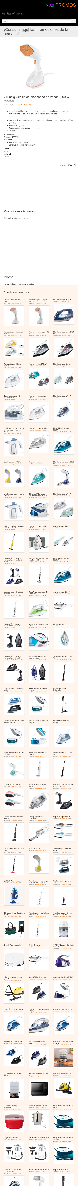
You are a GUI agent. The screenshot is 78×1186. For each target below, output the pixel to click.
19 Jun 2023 (38, 464)
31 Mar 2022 (63, 818)
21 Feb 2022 (14, 1077)
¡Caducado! (27, 104)
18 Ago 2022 (38, 335)
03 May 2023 (63, 1011)
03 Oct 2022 (38, 1139)
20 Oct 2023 (63, 594)
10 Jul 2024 (39, 659)
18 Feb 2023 (14, 1011)
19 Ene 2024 (63, 398)
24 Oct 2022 (63, 335)
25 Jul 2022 (63, 561)
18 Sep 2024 (14, 1043)
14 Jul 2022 (63, 1171)
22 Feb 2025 (39, 1045)
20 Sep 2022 (14, 692)
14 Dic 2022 (63, 788)
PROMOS (65, 5)
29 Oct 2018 (38, 497)
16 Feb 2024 (63, 626)
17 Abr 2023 (14, 303)
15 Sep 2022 (38, 366)
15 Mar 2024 (38, 430)
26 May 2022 (63, 301)
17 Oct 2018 (14, 882)
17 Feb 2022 (63, 756)
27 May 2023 (14, 1173)
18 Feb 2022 (63, 948)
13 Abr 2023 (14, 947)
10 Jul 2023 (14, 497)
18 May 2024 (14, 659)
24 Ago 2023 (63, 724)
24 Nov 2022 (38, 595)
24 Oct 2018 (63, 1045)
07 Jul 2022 (38, 529)
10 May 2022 (39, 979)
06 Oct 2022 (38, 692)
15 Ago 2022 (14, 1109)
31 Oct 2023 (14, 627)
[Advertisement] (33, 186)
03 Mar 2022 (63, 496)
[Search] (73, 21)
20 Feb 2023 (63, 528)
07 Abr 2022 (14, 980)
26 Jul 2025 (63, 852)
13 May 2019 (14, 756)
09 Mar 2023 (14, 335)
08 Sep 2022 (14, 916)
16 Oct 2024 (14, 563)
